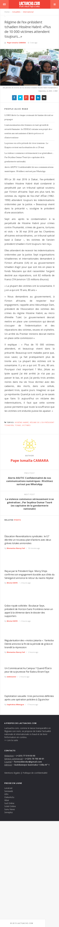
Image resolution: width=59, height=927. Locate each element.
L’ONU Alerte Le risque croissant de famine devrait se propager (28, 117)
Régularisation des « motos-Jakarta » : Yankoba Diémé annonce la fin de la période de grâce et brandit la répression (28, 644)
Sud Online (9, 803)
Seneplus (8, 812)
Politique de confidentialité (35, 772)
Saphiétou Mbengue (15, 704)
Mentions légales (12, 772)
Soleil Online (10, 806)
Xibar (6, 800)
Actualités (16, 12)
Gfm (6, 794)
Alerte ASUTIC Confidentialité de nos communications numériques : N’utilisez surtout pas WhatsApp (28, 169)
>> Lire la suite (11, 740)
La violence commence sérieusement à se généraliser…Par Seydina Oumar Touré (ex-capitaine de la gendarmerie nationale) (29, 157)
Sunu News (9, 809)
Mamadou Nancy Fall (16, 548)
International (28, 12)
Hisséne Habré (22, 422)
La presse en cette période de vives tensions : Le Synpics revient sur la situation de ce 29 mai (26, 145)
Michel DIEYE (12, 583)
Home (7, 12)
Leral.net (8, 788)
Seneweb (8, 791)
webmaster (11, 677)
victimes (26, 425)
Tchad (18, 425)
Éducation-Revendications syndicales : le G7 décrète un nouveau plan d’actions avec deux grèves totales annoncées (27, 540)
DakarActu (9, 797)
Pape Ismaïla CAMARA (16, 43)
